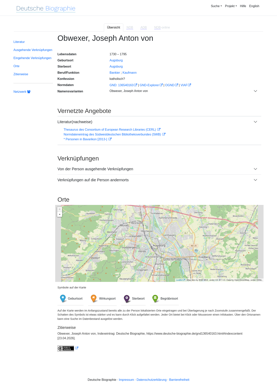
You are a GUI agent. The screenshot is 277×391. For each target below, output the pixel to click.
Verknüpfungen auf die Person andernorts (93, 180)
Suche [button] (215, 6)
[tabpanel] (138, 194)
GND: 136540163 (121, 85)
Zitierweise (20, 74)
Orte (16, 66)
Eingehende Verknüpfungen (32, 58)
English (254, 6)
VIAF (184, 85)
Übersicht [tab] (113, 27)
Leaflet (179, 280)
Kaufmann (130, 72)
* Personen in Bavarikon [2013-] (86, 139)
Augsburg (116, 60)
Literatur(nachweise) (75, 122)
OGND (169, 85)
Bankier (114, 72)
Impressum (126, 379)
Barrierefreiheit (179, 379)
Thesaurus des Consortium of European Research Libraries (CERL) (110, 129)
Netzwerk (21, 91)
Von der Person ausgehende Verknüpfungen (95, 169)
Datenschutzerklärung (152, 379)
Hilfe (243, 6)
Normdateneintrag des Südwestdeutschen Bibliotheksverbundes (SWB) (113, 134)
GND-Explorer (149, 85)
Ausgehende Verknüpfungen (32, 50)
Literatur (19, 41)
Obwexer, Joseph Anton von (128, 91)
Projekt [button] (230, 6)
